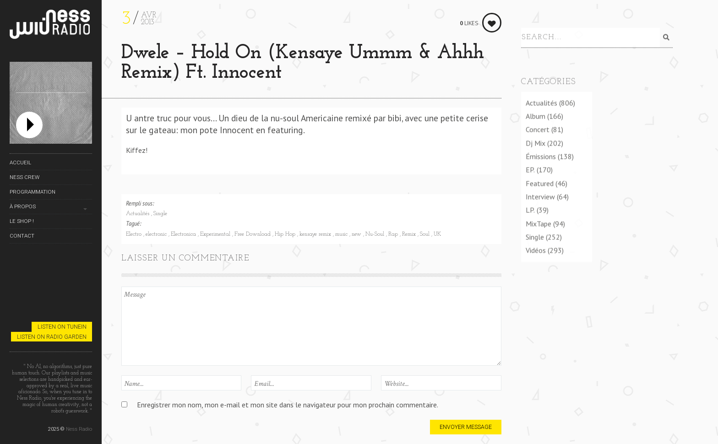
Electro (134, 234)
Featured (540, 188)
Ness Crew (24, 177)
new (357, 234)
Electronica (184, 234)
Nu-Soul (375, 234)
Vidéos (536, 255)
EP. (530, 175)
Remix (410, 234)
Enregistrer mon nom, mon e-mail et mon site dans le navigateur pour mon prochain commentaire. (287, 404)
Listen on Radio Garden (52, 336)
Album (535, 121)
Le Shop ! (22, 221)
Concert (537, 135)
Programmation (32, 192)
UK (437, 234)
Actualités (138, 214)
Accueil (20, 162)
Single (160, 214)
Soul (425, 234)
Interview (540, 202)
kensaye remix (316, 234)
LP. (530, 215)
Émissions (541, 162)
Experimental (216, 234)
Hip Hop (286, 234)
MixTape (538, 228)
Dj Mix (535, 148)
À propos (23, 206)
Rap (394, 234)
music (342, 234)
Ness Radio (79, 429)
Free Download (253, 234)
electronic (157, 234)
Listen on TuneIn (62, 326)
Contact (22, 236)
